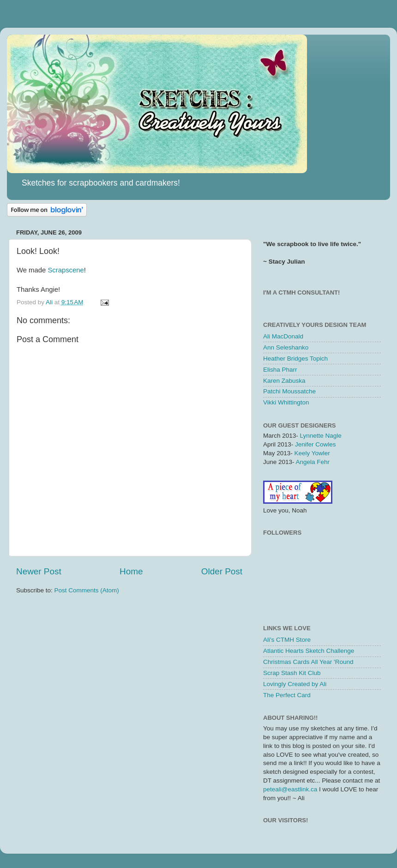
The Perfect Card (287, 695)
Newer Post (38, 571)
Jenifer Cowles (315, 444)
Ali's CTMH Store (287, 639)
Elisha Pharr (280, 369)
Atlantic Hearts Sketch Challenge (308, 650)
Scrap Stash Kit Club (292, 672)
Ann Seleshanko (285, 347)
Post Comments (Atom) (86, 590)
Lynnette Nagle (321, 435)
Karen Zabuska (284, 380)
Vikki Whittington (286, 402)
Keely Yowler (312, 453)
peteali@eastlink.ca (290, 789)
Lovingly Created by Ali (294, 684)
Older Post (221, 571)
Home (131, 571)
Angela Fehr (313, 461)
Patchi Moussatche (289, 391)
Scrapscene (65, 270)
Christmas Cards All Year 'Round (308, 661)
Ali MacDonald (283, 336)
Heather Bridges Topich (295, 358)
